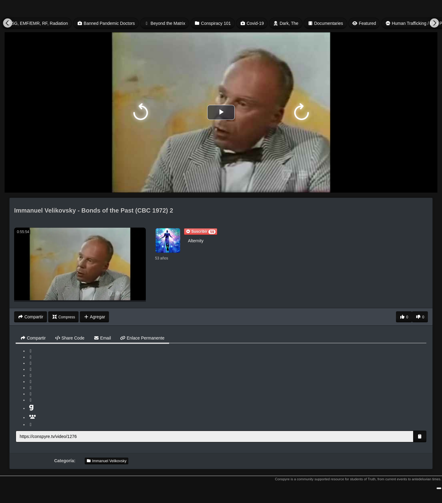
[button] (200, 231)
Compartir (33, 338)
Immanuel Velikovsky (106, 461)
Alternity (196, 240)
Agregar (94, 316)
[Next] (434, 23)
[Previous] (7, 23)
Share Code (69, 338)
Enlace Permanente (142, 338)
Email (102, 338)
